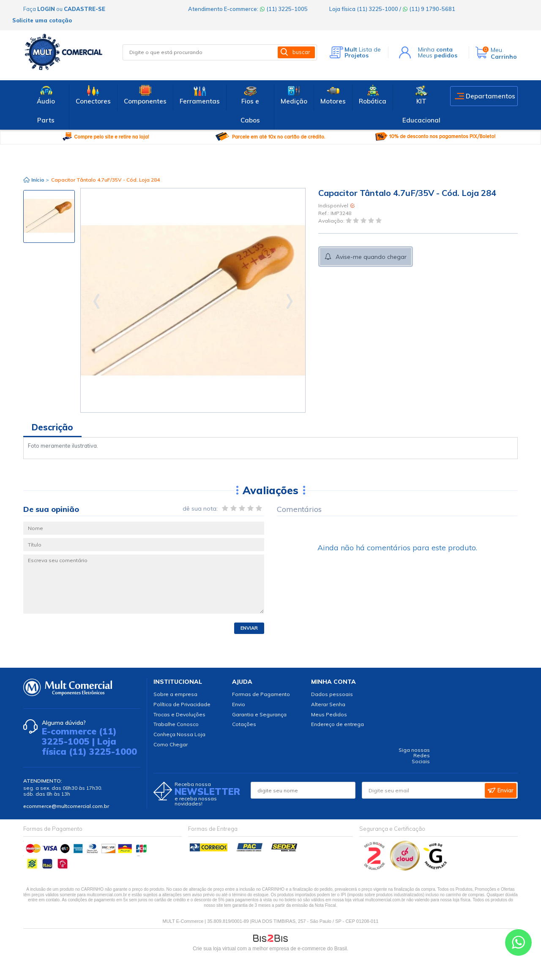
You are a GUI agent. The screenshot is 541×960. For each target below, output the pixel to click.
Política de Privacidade (181, 704)
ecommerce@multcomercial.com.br (66, 806)
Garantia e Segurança (259, 714)
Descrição (52, 427)
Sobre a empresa (175, 694)
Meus (437, 55)
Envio (238, 704)
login (46, 8)
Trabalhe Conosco (176, 724)
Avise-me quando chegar (371, 257)
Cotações (244, 724)
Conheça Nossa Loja (179, 734)
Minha (435, 49)
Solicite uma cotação (42, 20)
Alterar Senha (328, 704)
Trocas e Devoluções (179, 714)
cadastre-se (84, 8)
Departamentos (490, 96)
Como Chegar (170, 744)
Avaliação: (332, 221)
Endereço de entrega (337, 724)
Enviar (249, 628)
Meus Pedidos (329, 714)
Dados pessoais (332, 694)
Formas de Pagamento (261, 694)
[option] (49, 216)
